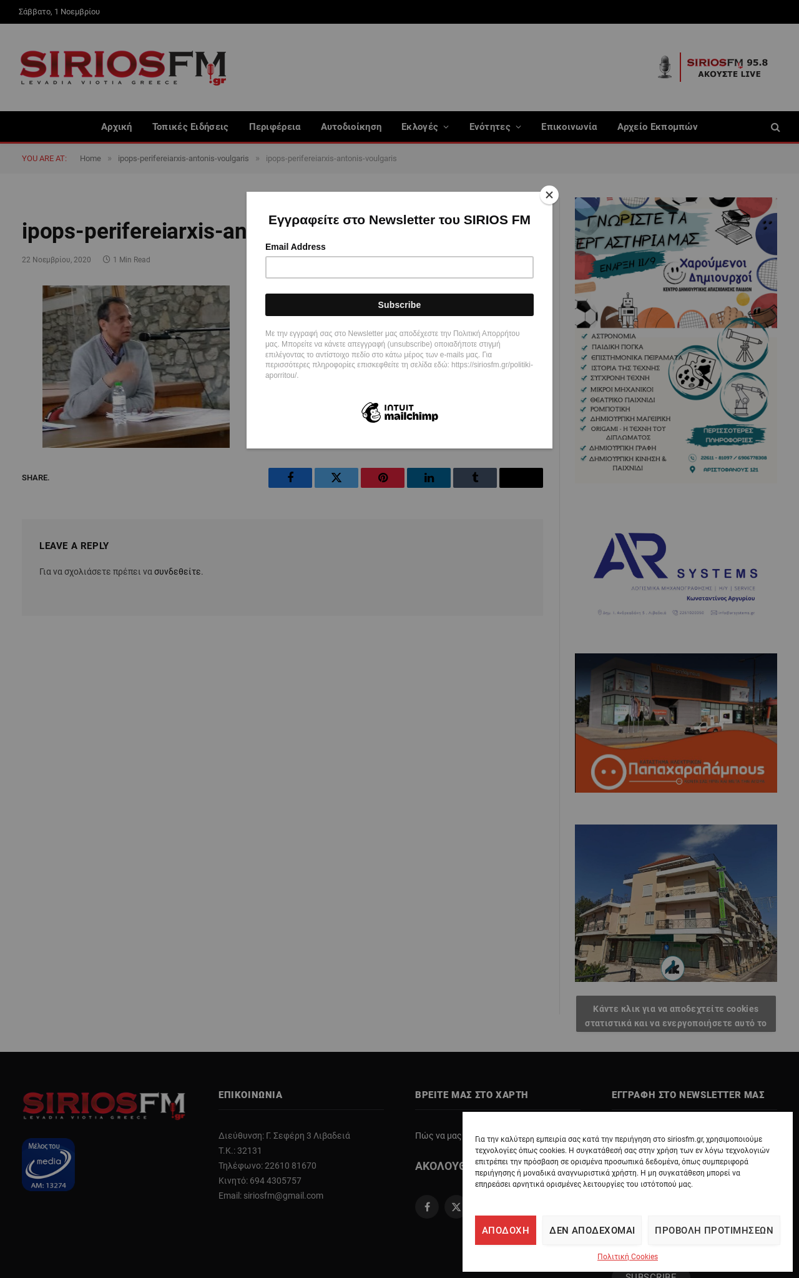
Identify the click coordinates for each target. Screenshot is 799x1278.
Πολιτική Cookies (627, 1256)
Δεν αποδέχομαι (592, 1230)
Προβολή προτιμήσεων (714, 1230)
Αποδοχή (505, 1230)
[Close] (549, 195)
